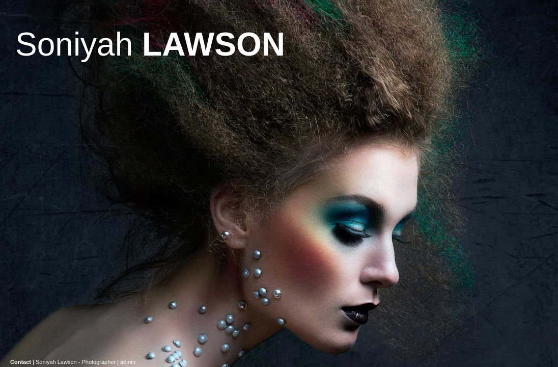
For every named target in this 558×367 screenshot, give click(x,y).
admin (127, 362)
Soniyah (150, 44)
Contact (20, 362)
